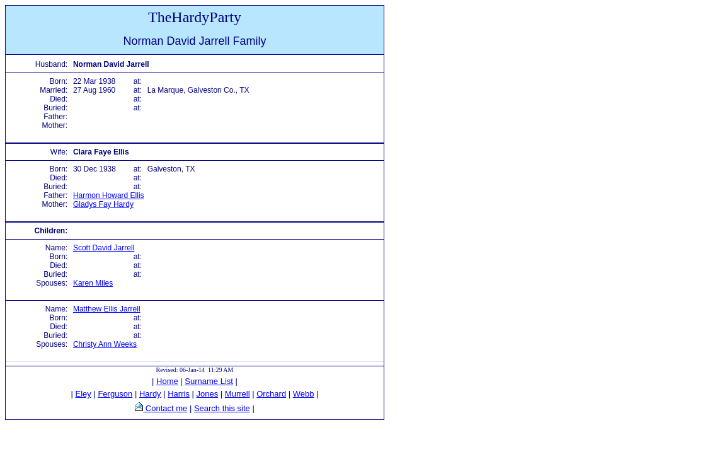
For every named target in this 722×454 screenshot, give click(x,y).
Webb (303, 394)
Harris (179, 394)
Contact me (165, 408)
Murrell (237, 394)
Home (167, 381)
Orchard (271, 394)
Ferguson (115, 394)
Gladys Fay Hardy (103, 204)
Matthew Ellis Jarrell (106, 309)
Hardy (150, 394)
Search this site (222, 408)
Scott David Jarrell (103, 247)
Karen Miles (93, 283)
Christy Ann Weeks (105, 344)
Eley (83, 394)
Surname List (209, 381)
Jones (208, 394)
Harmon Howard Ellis (108, 195)
